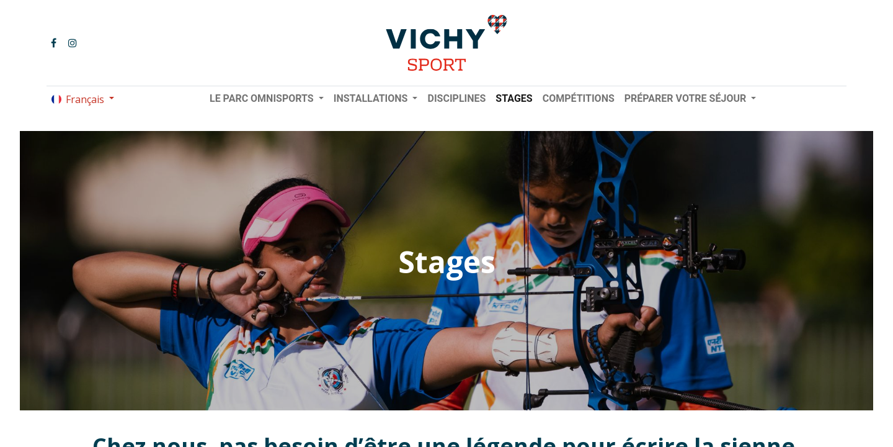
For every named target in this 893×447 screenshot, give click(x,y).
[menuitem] (456, 98)
